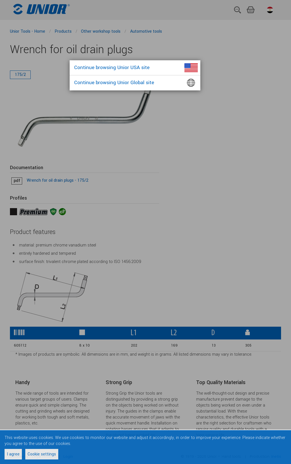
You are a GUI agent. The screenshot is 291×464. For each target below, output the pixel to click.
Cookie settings (42, 454)
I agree (13, 454)
